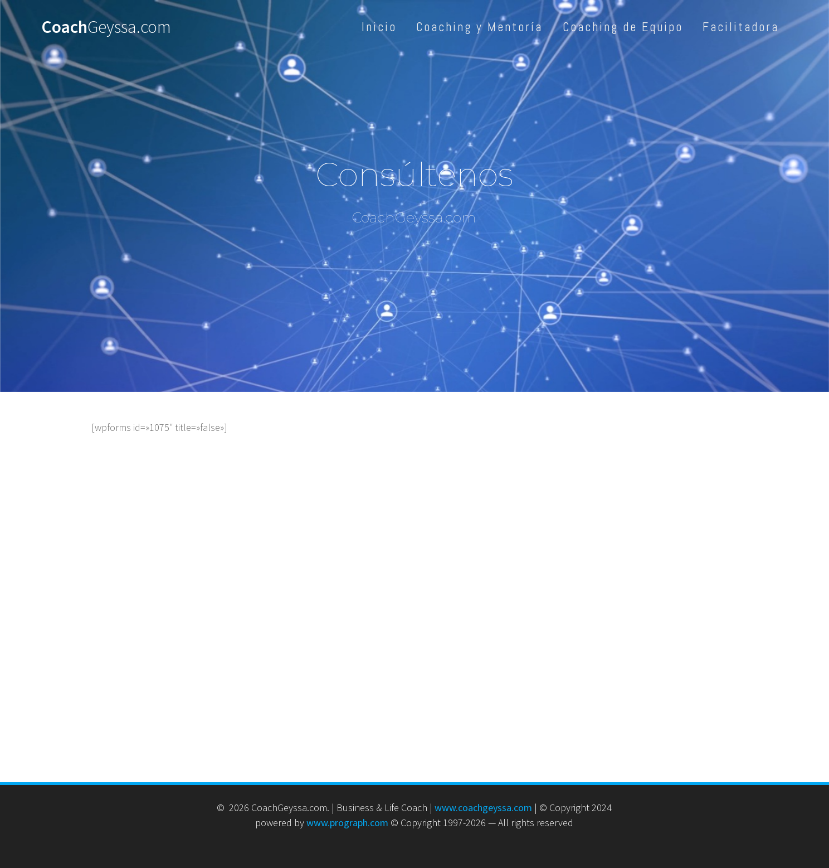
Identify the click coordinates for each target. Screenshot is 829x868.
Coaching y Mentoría (479, 27)
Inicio (379, 27)
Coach (106, 27)
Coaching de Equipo (623, 27)
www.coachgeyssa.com (483, 807)
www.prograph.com (347, 822)
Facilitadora (741, 27)
